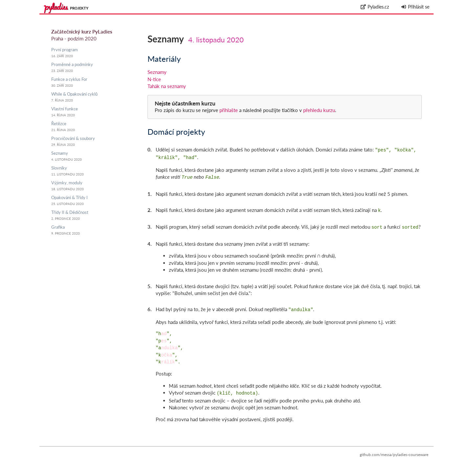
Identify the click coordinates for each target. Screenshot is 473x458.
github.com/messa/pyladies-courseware (394, 449)
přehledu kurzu (318, 110)
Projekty (79, 8)
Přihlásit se (415, 7)
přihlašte (228, 110)
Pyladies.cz (375, 7)
